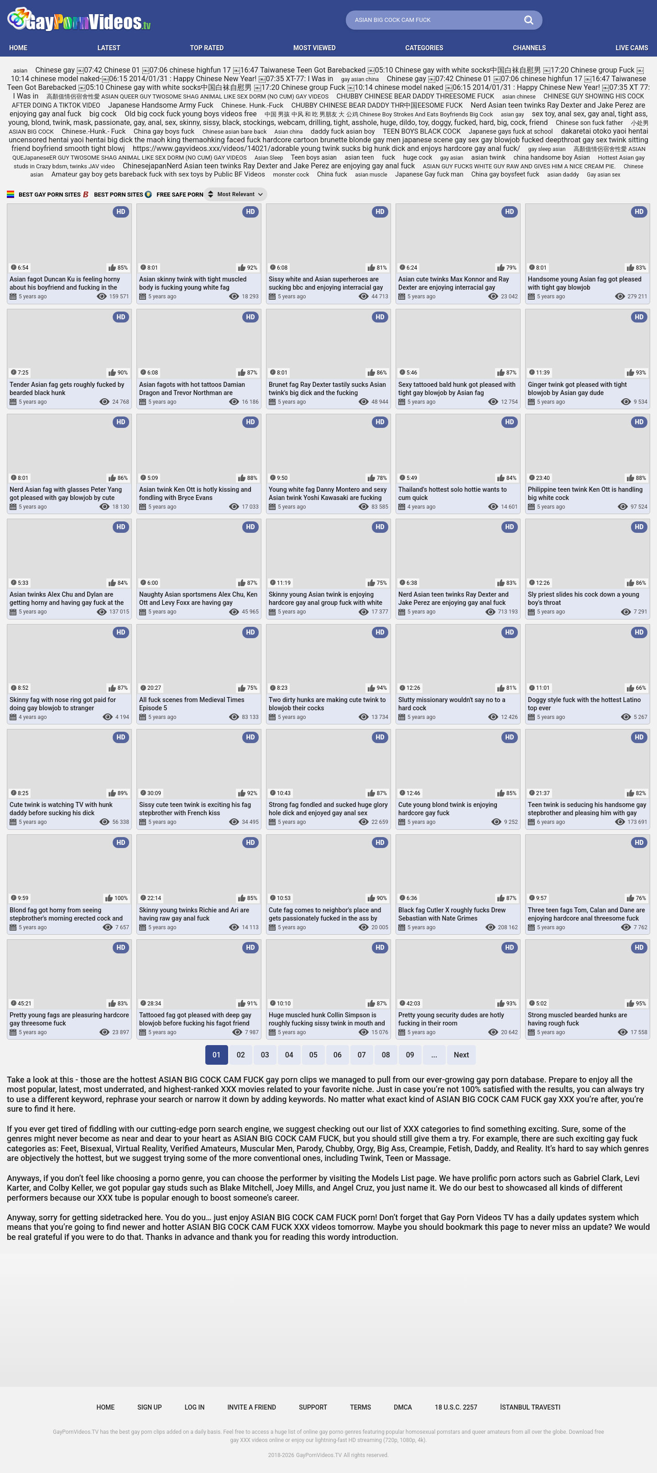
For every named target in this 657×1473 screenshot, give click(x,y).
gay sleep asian (547, 149)
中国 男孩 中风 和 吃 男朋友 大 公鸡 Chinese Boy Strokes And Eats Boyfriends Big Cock (379, 114)
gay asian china (360, 79)
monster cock (291, 174)
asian (20, 70)
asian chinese (519, 97)
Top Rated (207, 48)
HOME (18, 48)
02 (241, 1055)
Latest (109, 48)
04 (289, 1055)
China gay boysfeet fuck (505, 174)
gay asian (452, 158)
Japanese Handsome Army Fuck (161, 105)
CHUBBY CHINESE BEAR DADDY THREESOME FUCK (416, 96)
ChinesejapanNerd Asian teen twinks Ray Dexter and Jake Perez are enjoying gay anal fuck (269, 165)
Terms (360, 1407)
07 (362, 1055)
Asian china (289, 132)
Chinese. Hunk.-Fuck (252, 105)
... (434, 1055)
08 (386, 1055)
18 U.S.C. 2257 (456, 1407)
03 (265, 1055)
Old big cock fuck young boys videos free (191, 113)
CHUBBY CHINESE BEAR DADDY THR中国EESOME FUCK (377, 105)
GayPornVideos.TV (319, 1455)
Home (106, 1407)
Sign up (149, 1407)
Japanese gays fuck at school (511, 131)
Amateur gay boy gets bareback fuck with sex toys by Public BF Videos (159, 174)
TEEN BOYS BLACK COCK (422, 131)
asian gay (512, 114)
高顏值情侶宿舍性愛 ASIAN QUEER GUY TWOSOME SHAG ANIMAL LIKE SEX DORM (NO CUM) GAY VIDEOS (187, 96)
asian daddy (563, 174)
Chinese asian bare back (235, 131)
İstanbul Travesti (530, 1407)
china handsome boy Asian (552, 157)
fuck (388, 157)
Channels (529, 48)
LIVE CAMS (631, 48)
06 (338, 1055)
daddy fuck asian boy (343, 131)
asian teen (359, 157)
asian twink (488, 157)
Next (461, 1055)
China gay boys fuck (164, 131)
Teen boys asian (314, 157)
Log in (195, 1407)
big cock (103, 113)
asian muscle (371, 175)
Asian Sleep (269, 158)
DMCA (403, 1407)
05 (313, 1055)
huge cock (417, 157)
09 (410, 1055)
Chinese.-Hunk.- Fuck (93, 131)
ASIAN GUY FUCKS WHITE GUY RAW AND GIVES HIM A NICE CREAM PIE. (519, 166)
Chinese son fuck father (589, 122)
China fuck (332, 174)
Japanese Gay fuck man (429, 174)
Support (313, 1407)
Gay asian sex (603, 175)
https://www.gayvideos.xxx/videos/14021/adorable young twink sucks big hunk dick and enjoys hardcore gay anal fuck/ (326, 148)
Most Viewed (314, 48)
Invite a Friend (251, 1407)
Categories (424, 48)
